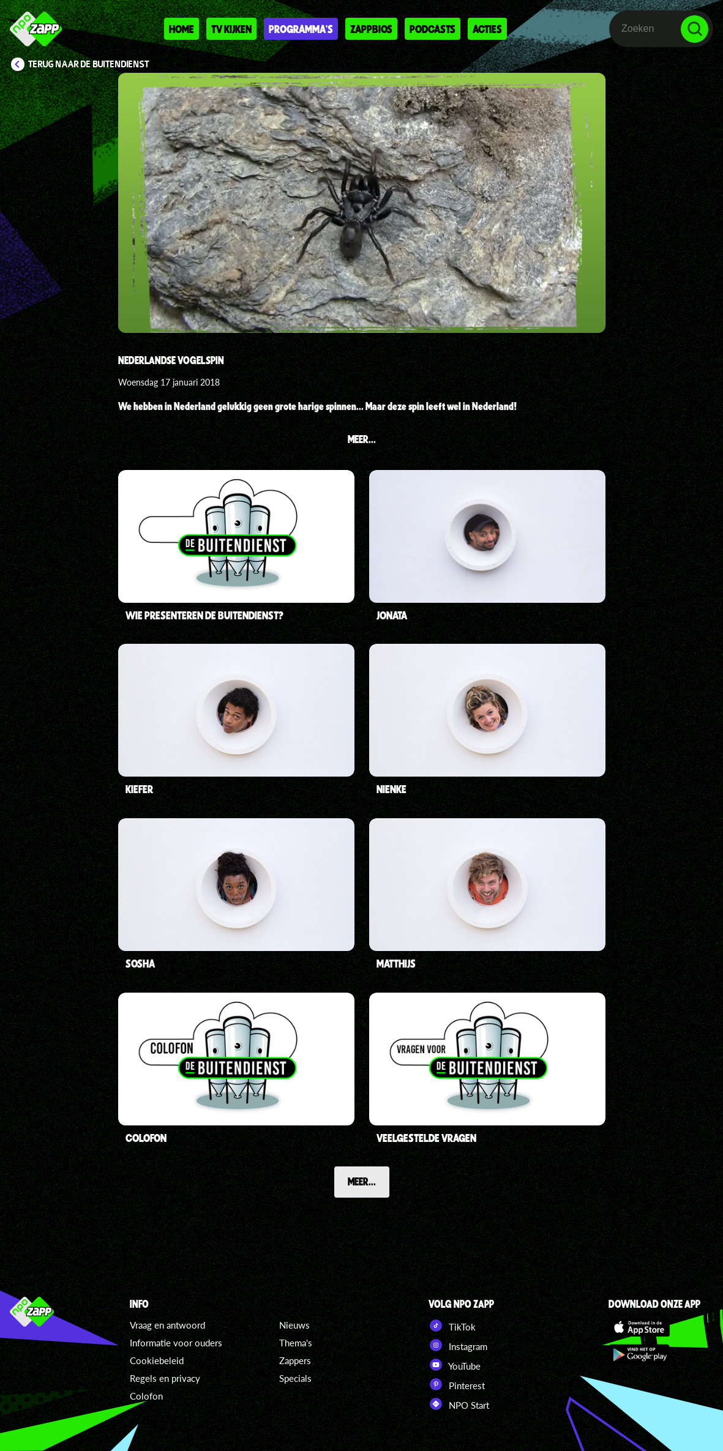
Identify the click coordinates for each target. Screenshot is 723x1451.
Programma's (301, 28)
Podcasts (432, 28)
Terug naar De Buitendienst (88, 64)
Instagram (458, 1345)
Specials (295, 1378)
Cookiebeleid (157, 1360)
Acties (487, 28)
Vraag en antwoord (167, 1324)
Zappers (295, 1360)
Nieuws (294, 1324)
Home (181, 28)
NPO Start (459, 1404)
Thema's (295, 1342)
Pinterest (457, 1384)
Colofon (146, 1395)
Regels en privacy (165, 1378)
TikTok (452, 1325)
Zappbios (371, 28)
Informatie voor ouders (176, 1342)
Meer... (362, 1181)
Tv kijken (231, 28)
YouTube (455, 1364)
